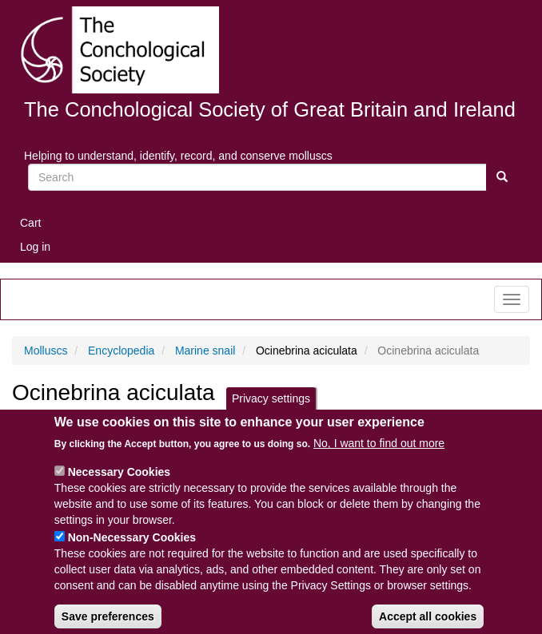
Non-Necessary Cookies (132, 551)
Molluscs (45, 350)
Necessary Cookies (119, 485)
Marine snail (205, 350)
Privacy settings (271, 412)
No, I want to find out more (378, 456)
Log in (35, 246)
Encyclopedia (121, 350)
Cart (30, 222)
